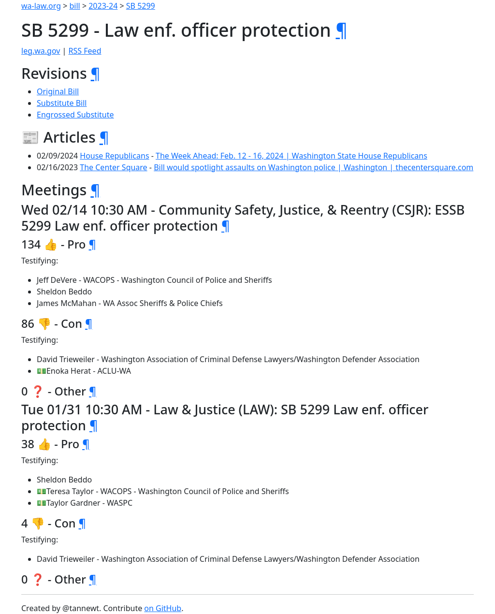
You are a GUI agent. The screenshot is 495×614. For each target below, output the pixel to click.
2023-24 (102, 5)
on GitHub (162, 608)
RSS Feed (85, 50)
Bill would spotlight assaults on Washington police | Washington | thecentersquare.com (313, 167)
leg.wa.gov (40, 50)
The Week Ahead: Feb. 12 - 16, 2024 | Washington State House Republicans (291, 155)
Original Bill (58, 91)
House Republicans (114, 155)
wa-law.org (41, 5)
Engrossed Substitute (75, 114)
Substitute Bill (62, 103)
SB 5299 (140, 5)
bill (75, 5)
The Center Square (113, 167)
